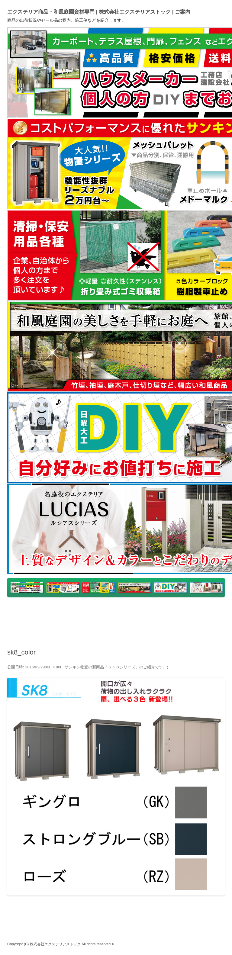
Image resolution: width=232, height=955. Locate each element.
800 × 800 (53, 667)
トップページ (22, 611)
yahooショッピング (66, 611)
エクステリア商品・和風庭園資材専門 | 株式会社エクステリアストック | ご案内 (98, 12)
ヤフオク (135, 611)
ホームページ (197, 611)
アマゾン (164, 611)
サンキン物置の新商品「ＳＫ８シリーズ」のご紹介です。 (116, 667)
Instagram (110, 626)
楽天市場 (106, 611)
